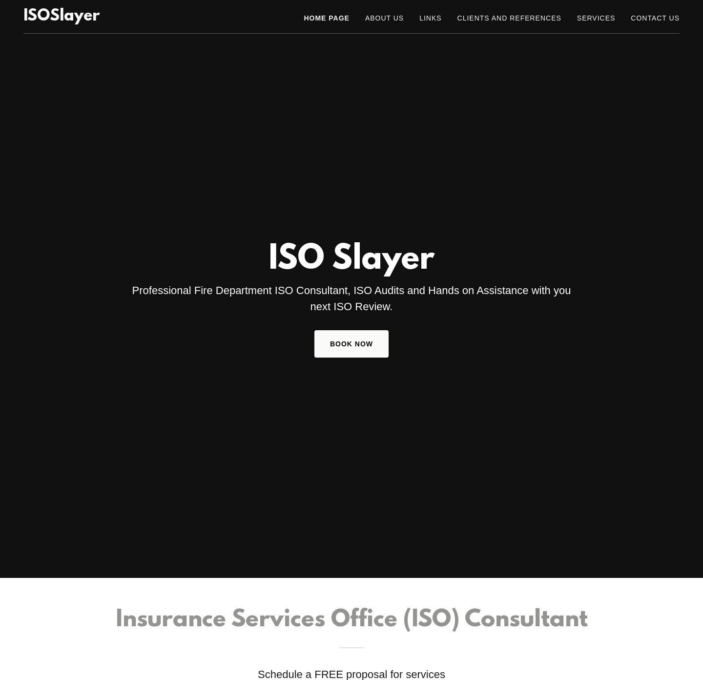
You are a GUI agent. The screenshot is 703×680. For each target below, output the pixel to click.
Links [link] (430, 18)
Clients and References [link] (509, 18)
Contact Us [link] (655, 18)
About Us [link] (384, 18)
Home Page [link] (326, 18)
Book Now (351, 344)
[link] (61, 18)
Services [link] (596, 18)
